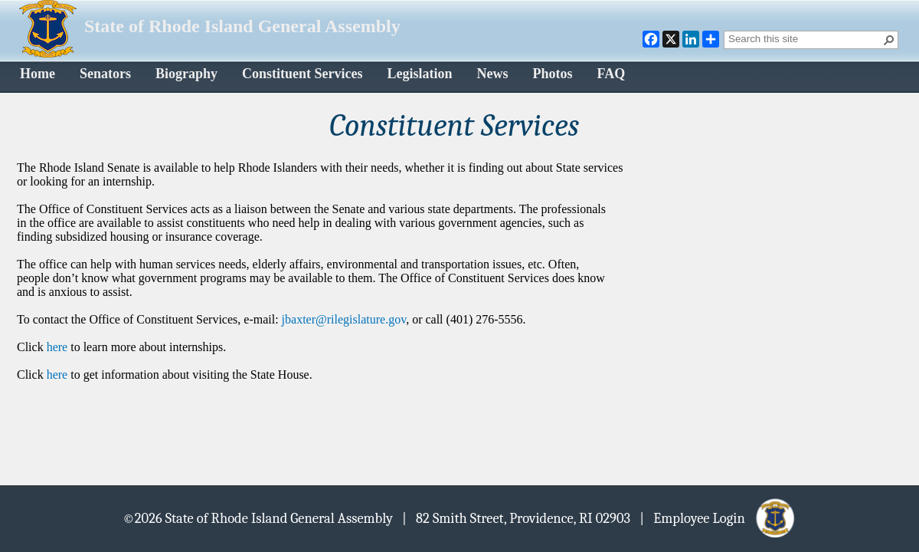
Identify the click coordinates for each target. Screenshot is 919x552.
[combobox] (804, 38)
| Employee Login (717, 517)
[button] (889, 39)
